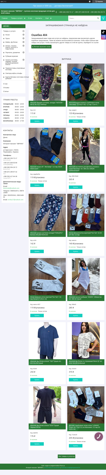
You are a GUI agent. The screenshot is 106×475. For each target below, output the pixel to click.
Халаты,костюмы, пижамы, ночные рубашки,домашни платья (11, 62)
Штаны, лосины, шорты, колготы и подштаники (11, 47)
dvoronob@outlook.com (11, 188)
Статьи (6, 91)
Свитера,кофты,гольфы (13, 73)
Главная (4, 18)
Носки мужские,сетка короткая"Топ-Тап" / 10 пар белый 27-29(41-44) (45, 298)
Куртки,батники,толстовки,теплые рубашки (15, 77)
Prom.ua (62, 465)
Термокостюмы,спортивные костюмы (15, 68)
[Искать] (98, 18)
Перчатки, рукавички (12, 52)
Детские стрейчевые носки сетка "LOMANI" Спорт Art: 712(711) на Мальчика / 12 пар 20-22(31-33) (84, 427)
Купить (37, 121)
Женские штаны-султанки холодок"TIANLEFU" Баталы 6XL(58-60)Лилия (46, 234)
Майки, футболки (11, 42)
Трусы (7, 38)
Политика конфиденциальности (70, 467)
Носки (7, 35)
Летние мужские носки (42, 47)
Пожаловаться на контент (52, 467)
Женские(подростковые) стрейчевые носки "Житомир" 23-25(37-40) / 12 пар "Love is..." (84, 103)
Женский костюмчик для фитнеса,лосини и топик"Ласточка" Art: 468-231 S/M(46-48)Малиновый (84, 168)
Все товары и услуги (66, 456)
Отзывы (6, 87)
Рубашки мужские (11, 56)
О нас (30, 18)
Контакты (38, 18)
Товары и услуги (16, 18)
